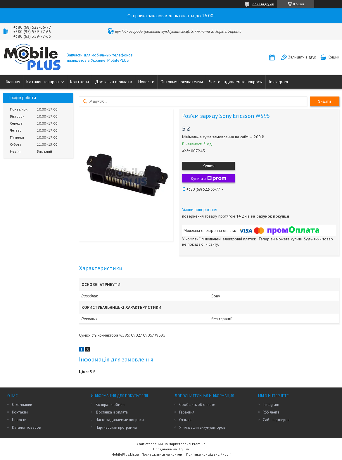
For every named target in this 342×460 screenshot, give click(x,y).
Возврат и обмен (110, 404)
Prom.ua (198, 444)
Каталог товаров (42, 82)
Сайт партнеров (276, 419)
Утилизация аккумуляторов (202, 427)
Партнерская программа (116, 427)
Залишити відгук (302, 57)
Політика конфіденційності (208, 454)
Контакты (79, 82)
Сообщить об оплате (197, 404)
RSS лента (271, 412)
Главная (13, 82)
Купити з (208, 178)
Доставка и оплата (113, 82)
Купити (209, 165)
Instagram (278, 82)
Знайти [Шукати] (324, 101)
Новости (146, 82)
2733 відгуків (263, 4)
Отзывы (185, 419)
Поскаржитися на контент (162, 454)
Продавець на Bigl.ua (171, 449)
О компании (22, 404)
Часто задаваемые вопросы (235, 82)
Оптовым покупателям (181, 82)
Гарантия (186, 412)
